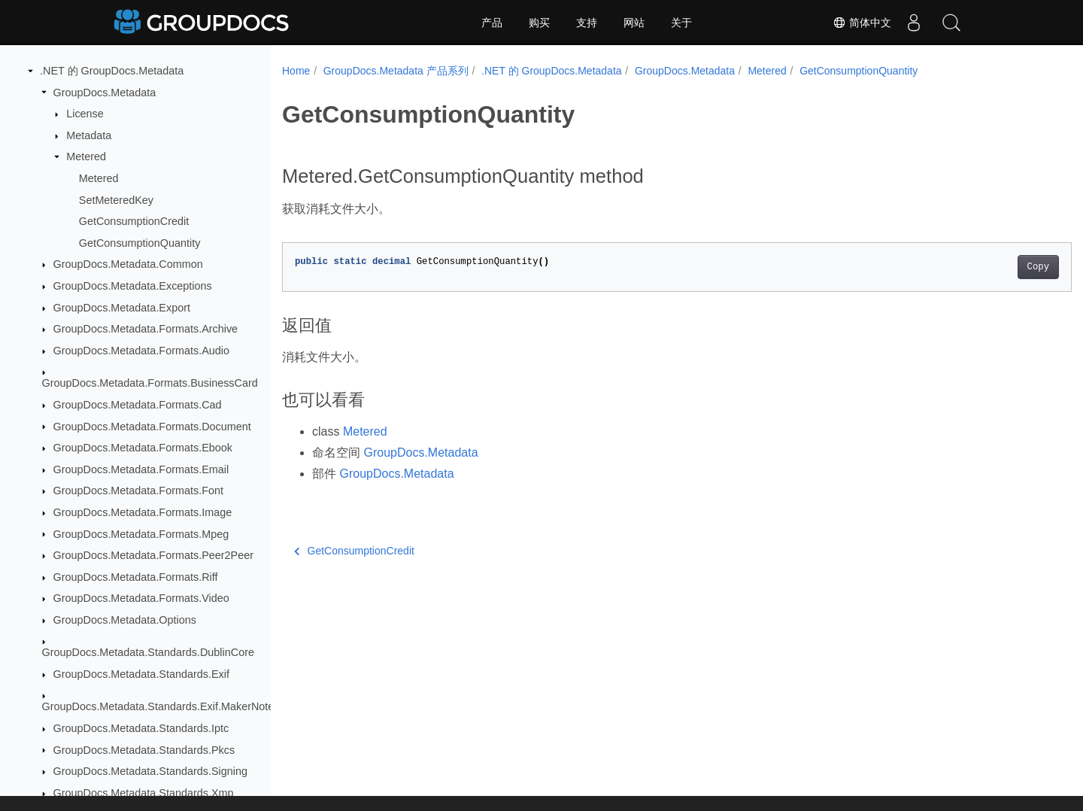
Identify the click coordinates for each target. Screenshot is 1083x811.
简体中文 (862, 22)
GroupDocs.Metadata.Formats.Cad (137, 405)
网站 (634, 23)
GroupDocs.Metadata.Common (128, 264)
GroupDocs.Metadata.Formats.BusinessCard (150, 383)
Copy (983, 267)
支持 (586, 23)
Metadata (88, 135)
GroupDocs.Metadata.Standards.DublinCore (148, 652)
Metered (86, 156)
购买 (539, 23)
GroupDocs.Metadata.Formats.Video (141, 598)
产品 (491, 23)
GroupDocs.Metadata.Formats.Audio (141, 351)
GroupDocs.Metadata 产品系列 (396, 71)
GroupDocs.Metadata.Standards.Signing (150, 771)
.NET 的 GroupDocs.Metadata (112, 71)
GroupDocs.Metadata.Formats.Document (152, 427)
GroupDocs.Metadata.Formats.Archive (145, 329)
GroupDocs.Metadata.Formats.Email (141, 469)
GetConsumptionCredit (134, 221)
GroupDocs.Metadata (104, 93)
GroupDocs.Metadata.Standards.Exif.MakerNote (158, 706)
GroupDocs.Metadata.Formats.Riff (135, 577)
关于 (681, 23)
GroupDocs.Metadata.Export (121, 308)
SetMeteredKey (116, 200)
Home (296, 71)
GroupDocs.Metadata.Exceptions (132, 286)
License (85, 114)
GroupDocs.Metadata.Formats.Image (142, 512)
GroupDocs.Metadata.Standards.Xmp (143, 793)
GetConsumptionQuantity (140, 243)
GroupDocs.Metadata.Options (124, 620)
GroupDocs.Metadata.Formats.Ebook (142, 448)
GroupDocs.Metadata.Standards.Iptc (141, 728)
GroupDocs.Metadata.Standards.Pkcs (144, 750)
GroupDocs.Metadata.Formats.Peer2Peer (153, 555)
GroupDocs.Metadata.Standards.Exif (141, 674)
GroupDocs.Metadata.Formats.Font (138, 490)
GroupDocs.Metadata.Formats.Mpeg (141, 534)
